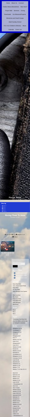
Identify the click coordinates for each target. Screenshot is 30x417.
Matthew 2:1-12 (16, 380)
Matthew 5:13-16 (17, 350)
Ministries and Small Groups (15, 18)
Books (4, 208)
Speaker (4, 205)
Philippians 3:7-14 (21, 234)
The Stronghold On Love (7, 254)
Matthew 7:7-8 (16, 367)
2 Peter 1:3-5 (16, 413)
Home (8, 3)
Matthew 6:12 (16, 404)
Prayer (14, 310)
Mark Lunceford (16, 295)
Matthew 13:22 (16, 376)
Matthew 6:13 (16, 378)
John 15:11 (15, 385)
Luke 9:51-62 (16, 360)
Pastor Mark (15, 287)
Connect (21, 3)
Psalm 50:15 (15, 345)
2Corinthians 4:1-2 (17, 354)
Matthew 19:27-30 (17, 339)
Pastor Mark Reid (17, 284)
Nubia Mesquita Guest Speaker (20, 291)
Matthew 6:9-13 (16, 400)
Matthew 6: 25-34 (17, 347)
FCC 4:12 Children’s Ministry (12, 25)
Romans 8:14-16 (16, 408)
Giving (23, 10)
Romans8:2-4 (16, 352)
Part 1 (14, 313)
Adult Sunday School (15, 22)
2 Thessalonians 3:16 (17, 384)
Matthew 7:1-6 (16, 369)
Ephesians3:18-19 (17, 395)
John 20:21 (15, 373)
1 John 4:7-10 (16, 406)
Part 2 (14, 311)
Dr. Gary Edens (16, 289)
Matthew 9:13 (16, 402)
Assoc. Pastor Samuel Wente (19, 285)
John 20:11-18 (16, 361)
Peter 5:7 (15, 337)
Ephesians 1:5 (16, 397)
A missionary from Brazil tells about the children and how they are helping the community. (20, 321)
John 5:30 (15, 411)
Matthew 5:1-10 (16, 365)
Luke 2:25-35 (16, 382)
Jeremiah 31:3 (16, 398)
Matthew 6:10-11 (17, 389)
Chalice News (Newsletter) (11, 7)
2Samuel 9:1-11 (16, 363)
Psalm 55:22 (15, 341)
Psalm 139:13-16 (17, 393)
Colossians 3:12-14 (17, 358)
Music (24, 25)
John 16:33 (15, 334)
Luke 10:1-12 (23, 369)
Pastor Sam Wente (17, 298)
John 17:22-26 (16, 387)
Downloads (7, 14)
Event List (18, 29)
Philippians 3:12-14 (17, 328)
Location (4, 211)
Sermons (16, 10)
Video (15, 236)
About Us (14, 3)
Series (4, 207)
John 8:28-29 (16, 410)
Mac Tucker (15, 297)
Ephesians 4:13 (16, 374)
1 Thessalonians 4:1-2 (18, 415)
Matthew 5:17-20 (17, 391)
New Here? (24, 7)
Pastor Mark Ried (17, 300)
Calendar (11, 29)
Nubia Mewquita (17, 302)
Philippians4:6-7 (16, 343)
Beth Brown (15, 304)
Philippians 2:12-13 (17, 356)
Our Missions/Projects (19, 14)
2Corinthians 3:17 (17, 330)
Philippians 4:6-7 (17, 335)
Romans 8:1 (15, 348)
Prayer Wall (8, 10)
